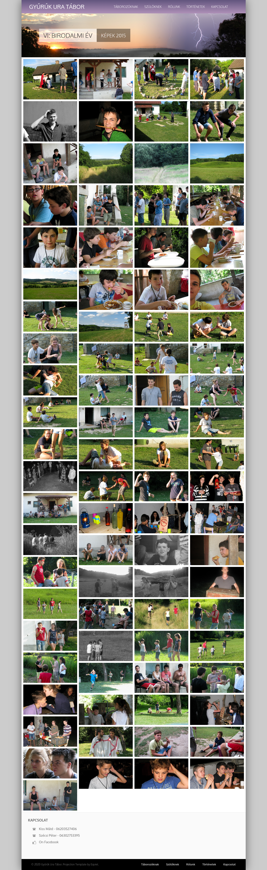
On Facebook (46, 842)
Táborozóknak (126, 7)
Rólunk (174, 7)
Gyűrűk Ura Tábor (57, 6)
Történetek (195, 7)
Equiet (94, 864)
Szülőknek (153, 7)
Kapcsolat (219, 7)
